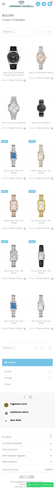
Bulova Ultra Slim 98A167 (41, 123)
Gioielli (7, 371)
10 (50, 32)
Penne (7, 384)
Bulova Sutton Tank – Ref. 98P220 (41, 171)
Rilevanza (9, 32)
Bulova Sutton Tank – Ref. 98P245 (14, 171)
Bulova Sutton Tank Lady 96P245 (13, 322)
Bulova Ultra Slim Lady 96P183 (13, 123)
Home (12, 362)
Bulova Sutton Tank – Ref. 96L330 (41, 272)
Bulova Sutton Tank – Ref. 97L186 (41, 221)
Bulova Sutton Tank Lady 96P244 (41, 322)
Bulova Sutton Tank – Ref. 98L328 (14, 221)
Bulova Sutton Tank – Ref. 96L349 (14, 272)
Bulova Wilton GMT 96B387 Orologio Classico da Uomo (13, 73)
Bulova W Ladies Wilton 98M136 (41, 72)
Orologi (8, 377)
